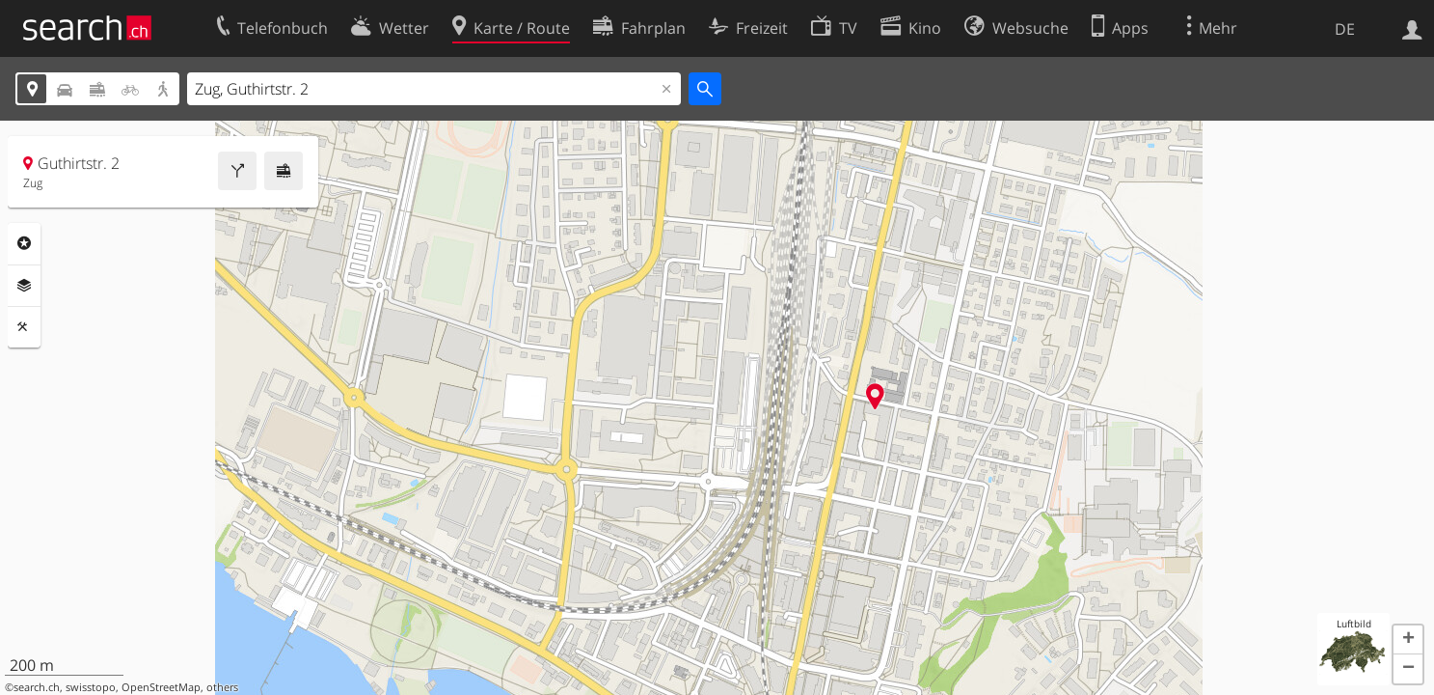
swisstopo (91, 687)
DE (1345, 29)
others (222, 687)
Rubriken (24, 243)
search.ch (37, 687)
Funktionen (24, 327)
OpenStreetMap (161, 687)
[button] (1407, 640)
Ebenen (24, 285)
